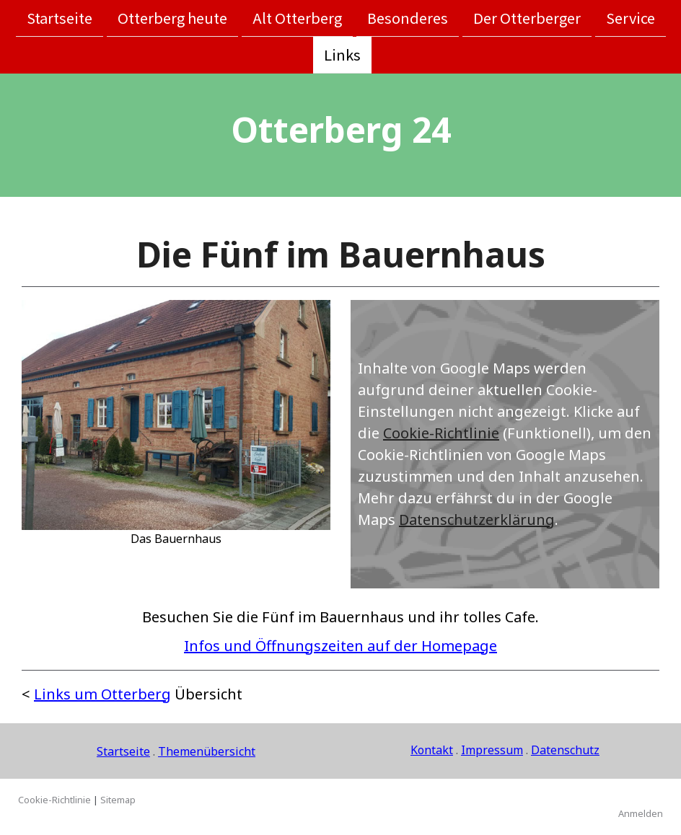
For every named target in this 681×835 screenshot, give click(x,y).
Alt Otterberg (297, 17)
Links (342, 55)
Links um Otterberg (102, 694)
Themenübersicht (206, 751)
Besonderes (407, 17)
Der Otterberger (527, 17)
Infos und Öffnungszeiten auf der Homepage (340, 645)
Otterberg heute (172, 17)
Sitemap (118, 799)
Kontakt (431, 750)
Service (630, 17)
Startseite (59, 17)
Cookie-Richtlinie (441, 433)
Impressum (492, 750)
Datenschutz (565, 750)
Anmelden (640, 813)
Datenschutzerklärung (477, 519)
